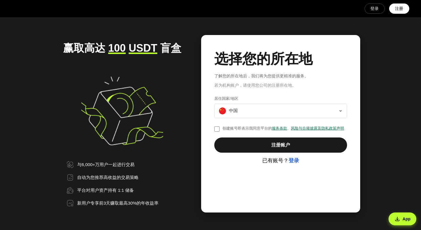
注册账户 (280, 144)
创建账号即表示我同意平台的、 (283, 128)
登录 (374, 8)
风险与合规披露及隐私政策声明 (317, 128)
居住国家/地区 (226, 98)
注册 (399, 8)
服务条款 (279, 128)
